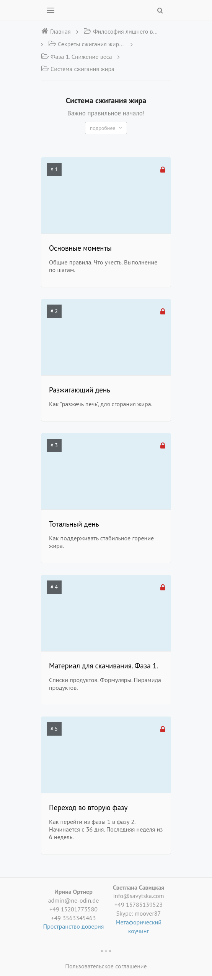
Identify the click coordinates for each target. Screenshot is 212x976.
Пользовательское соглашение (106, 966)
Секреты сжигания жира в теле (86, 44)
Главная (56, 31)
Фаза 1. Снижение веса (76, 56)
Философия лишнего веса (121, 31)
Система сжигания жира (77, 69)
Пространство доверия (73, 926)
